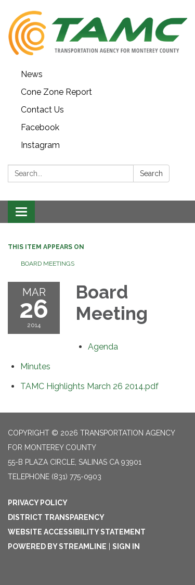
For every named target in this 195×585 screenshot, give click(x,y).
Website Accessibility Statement (77, 532)
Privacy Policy (38, 503)
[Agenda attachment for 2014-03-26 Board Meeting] (103, 347)
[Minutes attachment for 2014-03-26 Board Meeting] (35, 366)
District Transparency (56, 517)
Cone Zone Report (56, 92)
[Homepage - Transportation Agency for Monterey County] (97, 32)
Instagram (40, 145)
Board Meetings (47, 263)
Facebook (40, 127)
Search (151, 173)
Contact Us (42, 110)
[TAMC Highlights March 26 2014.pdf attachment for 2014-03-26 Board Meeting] (89, 386)
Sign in (126, 546)
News (32, 74)
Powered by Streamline (57, 546)
